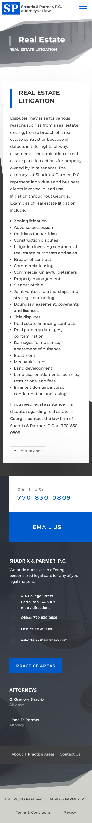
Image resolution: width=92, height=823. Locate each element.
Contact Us (70, 754)
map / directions (35, 608)
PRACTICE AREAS (35, 665)
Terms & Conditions (33, 812)
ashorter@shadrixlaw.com (44, 640)
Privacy (69, 812)
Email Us (47, 527)
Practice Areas (41, 754)
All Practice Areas (28, 451)
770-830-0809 (44, 497)
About (17, 754)
